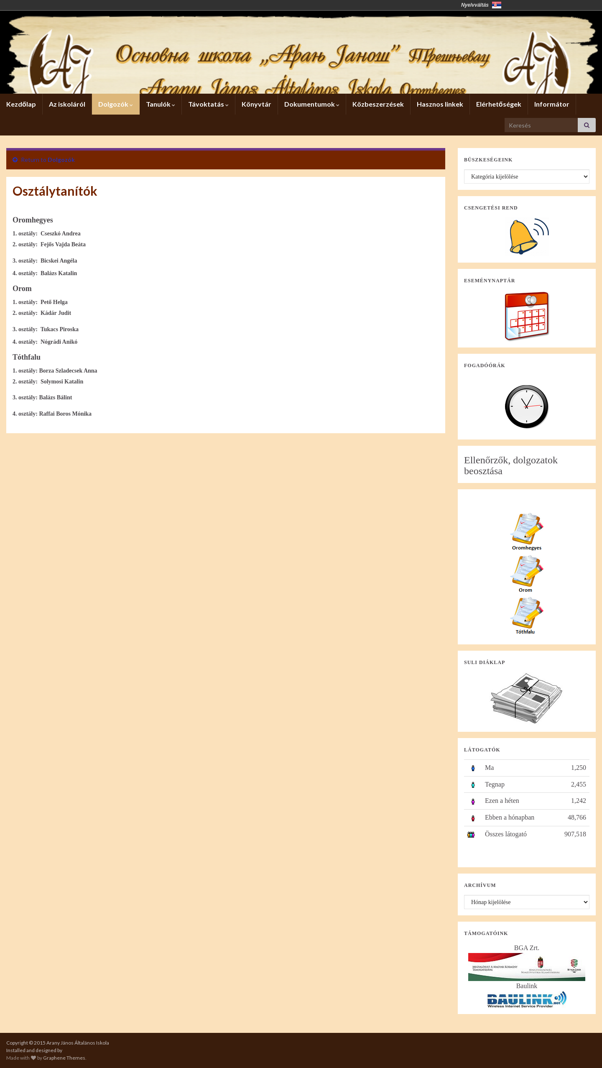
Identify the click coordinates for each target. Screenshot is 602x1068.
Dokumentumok (311, 104)
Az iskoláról (67, 104)
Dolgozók (115, 104)
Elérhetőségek (498, 104)
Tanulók (160, 104)
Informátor (551, 104)
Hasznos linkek (440, 104)
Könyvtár (256, 104)
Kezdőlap (21, 104)
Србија (497, 5)
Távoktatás (208, 104)
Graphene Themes (64, 1058)
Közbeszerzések (378, 104)
